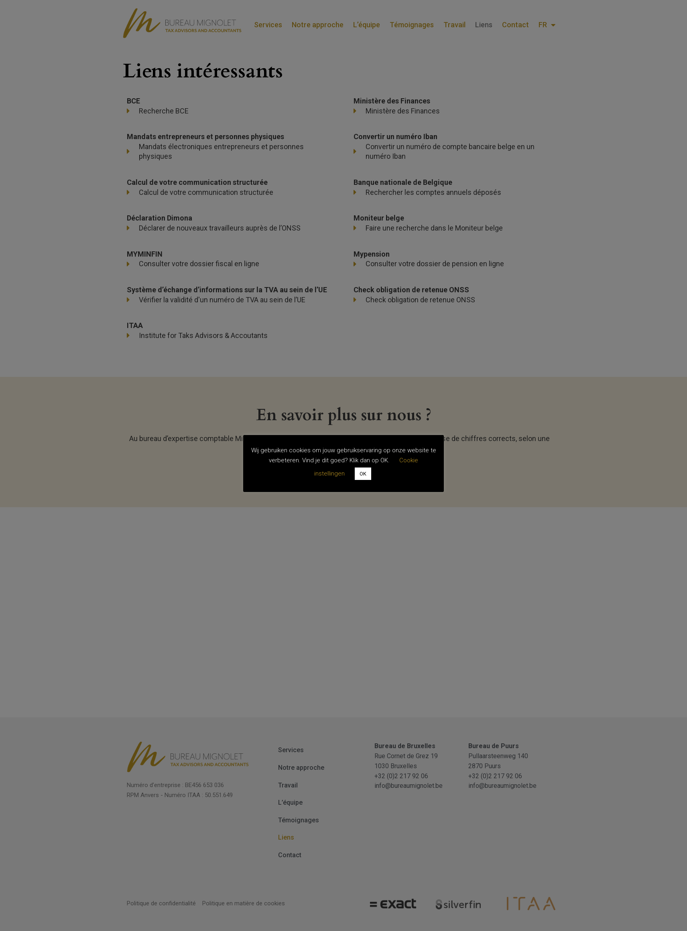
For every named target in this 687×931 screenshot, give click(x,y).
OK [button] (363, 474)
